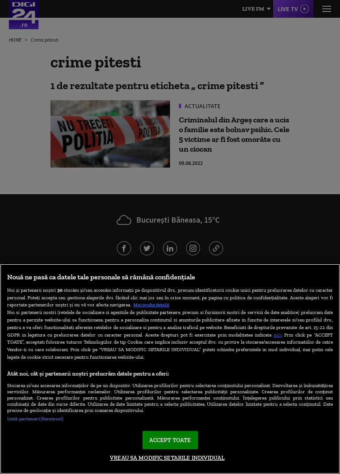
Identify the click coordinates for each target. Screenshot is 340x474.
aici (278, 334)
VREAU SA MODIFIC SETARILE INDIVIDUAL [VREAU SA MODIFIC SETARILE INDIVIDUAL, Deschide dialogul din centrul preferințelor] (167, 457)
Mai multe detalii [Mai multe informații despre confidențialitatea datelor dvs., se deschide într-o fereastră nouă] (151, 305)
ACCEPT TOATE (170, 440)
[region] (170, 369)
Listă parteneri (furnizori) (35, 418)
